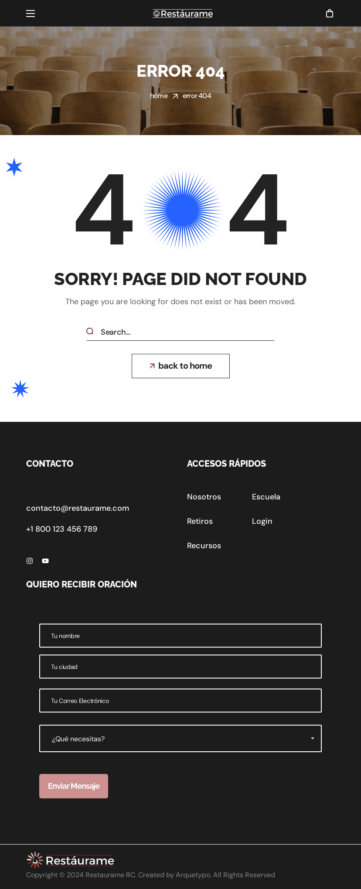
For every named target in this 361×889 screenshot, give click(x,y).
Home (158, 95)
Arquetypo (193, 874)
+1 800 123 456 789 (61, 529)
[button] (329, 13)
